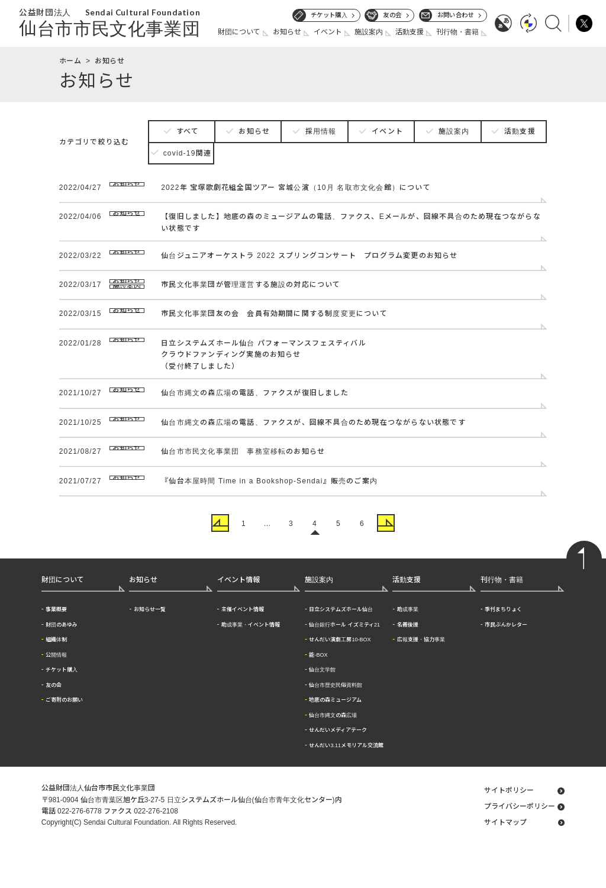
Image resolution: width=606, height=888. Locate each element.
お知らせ (287, 32)
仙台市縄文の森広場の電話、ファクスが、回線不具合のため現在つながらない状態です (313, 454)
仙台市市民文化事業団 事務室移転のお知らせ (243, 486)
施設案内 (368, 32)
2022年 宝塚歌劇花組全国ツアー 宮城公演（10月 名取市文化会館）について (296, 187)
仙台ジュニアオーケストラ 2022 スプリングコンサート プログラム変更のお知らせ (309, 258)
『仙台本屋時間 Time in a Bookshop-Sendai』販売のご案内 (269, 519)
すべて (187, 131)
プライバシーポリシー (519, 848)
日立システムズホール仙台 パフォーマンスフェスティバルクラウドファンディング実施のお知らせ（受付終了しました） (263, 383)
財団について (239, 32)
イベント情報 (238, 621)
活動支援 (409, 32)
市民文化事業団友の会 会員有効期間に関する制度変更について (274, 338)
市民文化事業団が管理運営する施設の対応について (251, 291)
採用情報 (321, 131)
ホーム (70, 61)
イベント (328, 32)
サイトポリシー (509, 832)
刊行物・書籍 (457, 32)
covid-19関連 (187, 153)
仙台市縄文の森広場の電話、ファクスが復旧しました (255, 421)
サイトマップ (505, 864)
